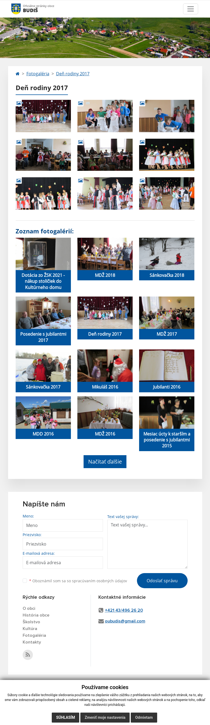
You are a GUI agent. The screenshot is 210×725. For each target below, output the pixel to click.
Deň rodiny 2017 (72, 74)
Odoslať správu (162, 581)
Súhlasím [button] (65, 717)
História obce (36, 615)
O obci (29, 608)
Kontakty (32, 642)
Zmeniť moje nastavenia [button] (105, 717)
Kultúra (30, 629)
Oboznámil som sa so (78, 580)
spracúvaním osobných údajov (99, 580)
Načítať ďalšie (105, 461)
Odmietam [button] (144, 717)
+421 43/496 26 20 (124, 610)
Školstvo (31, 622)
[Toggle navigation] (190, 9)
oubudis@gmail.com (125, 621)
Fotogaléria (37, 74)
